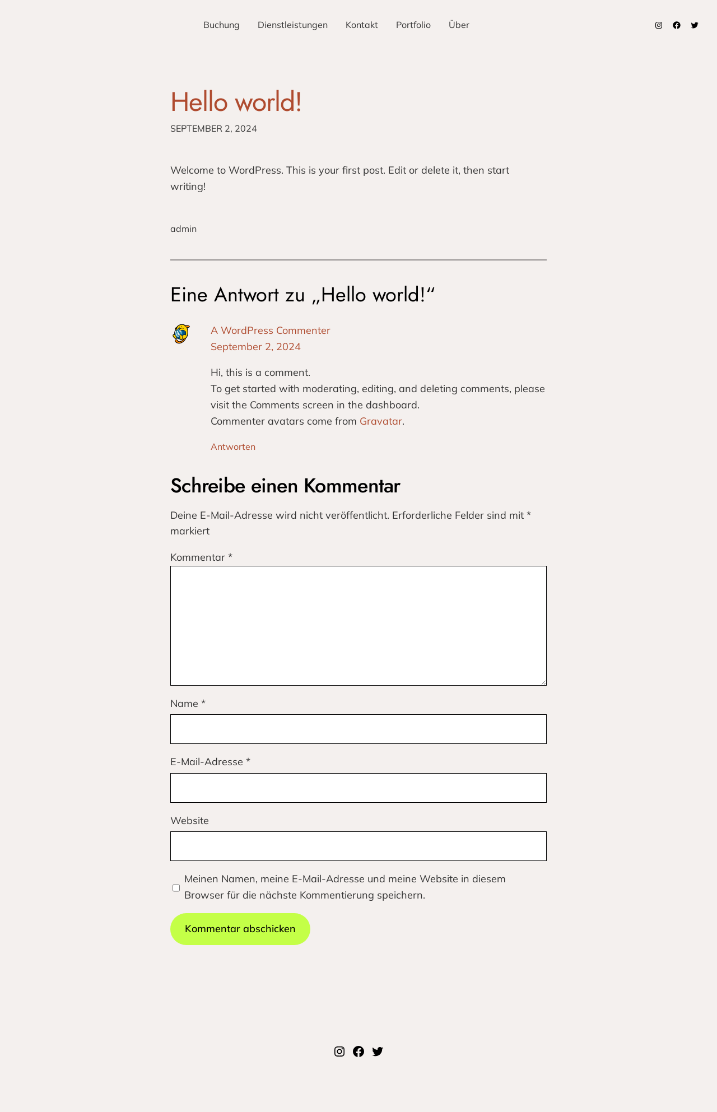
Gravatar (381, 421)
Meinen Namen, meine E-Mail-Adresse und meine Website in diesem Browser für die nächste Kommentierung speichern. (345, 886)
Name (188, 703)
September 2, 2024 (256, 346)
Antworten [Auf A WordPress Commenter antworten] (233, 446)
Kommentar (201, 557)
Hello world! (236, 101)
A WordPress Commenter (270, 330)
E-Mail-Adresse (210, 761)
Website (189, 820)
